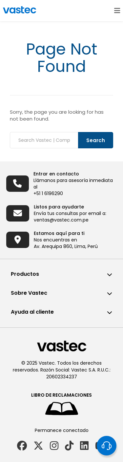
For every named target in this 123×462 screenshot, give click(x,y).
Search (95, 140)
